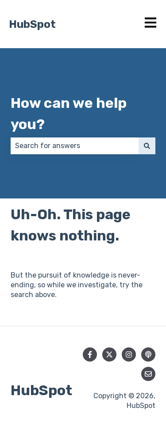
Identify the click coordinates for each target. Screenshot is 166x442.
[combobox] (75, 145)
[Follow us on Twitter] (109, 354)
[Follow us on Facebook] (90, 354)
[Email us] (148, 374)
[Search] (147, 145)
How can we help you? (69, 114)
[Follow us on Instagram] (129, 354)
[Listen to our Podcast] (148, 354)
